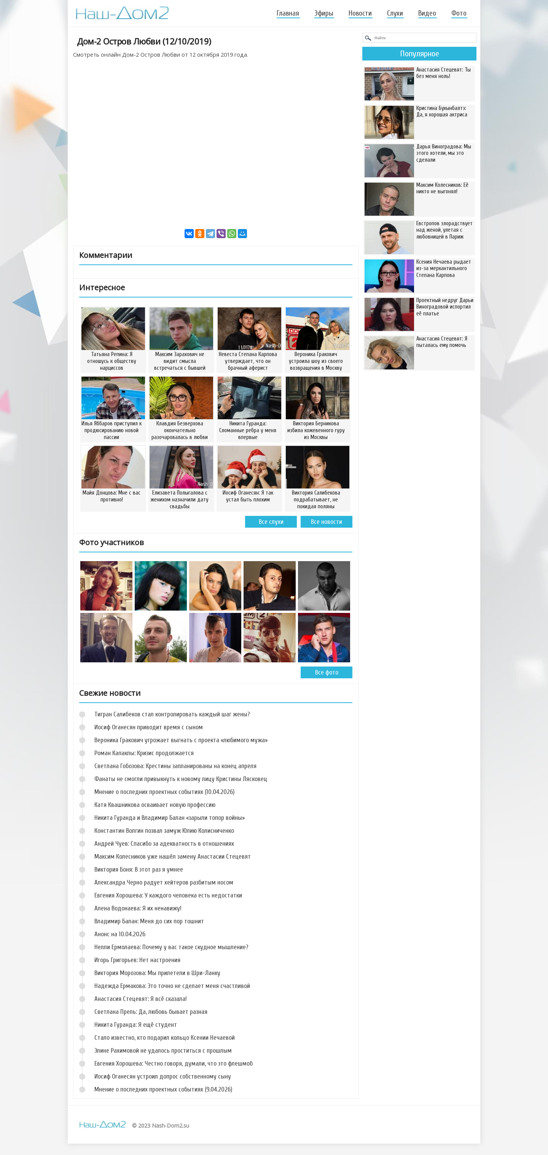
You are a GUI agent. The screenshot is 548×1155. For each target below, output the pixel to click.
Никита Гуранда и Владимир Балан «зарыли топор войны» (169, 817)
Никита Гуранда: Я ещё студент (135, 1024)
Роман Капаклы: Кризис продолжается (144, 753)
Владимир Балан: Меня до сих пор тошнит (149, 921)
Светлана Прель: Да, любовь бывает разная (150, 1011)
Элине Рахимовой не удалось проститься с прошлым (163, 1050)
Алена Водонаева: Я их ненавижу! (138, 908)
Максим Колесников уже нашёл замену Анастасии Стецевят (172, 856)
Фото (459, 13)
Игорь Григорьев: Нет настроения (137, 960)
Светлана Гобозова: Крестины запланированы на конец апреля (175, 766)
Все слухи (271, 521)
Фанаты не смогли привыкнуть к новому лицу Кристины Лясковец (180, 779)
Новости (360, 13)
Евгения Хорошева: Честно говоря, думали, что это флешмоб (173, 1063)
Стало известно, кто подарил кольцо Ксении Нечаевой (164, 1037)
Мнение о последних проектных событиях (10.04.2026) (164, 791)
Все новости (326, 521)
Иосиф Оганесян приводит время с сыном (148, 727)
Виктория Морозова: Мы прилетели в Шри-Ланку (157, 973)
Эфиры (323, 13)
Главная (288, 13)
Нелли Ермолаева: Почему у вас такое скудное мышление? (171, 947)
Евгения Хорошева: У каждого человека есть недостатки (168, 895)
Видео (427, 13)
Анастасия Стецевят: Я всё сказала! (140, 998)
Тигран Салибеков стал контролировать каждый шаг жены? (172, 714)
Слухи (395, 13)
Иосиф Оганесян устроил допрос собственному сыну (162, 1076)
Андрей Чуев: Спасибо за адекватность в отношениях (164, 843)
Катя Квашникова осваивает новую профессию (154, 804)
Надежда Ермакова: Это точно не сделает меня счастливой (172, 986)
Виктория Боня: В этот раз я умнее (138, 869)
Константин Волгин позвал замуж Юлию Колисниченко (164, 830)
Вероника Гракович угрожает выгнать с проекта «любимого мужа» (181, 740)
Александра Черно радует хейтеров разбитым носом (163, 882)
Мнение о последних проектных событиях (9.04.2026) (163, 1089)
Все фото (326, 672)
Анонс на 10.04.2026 (119, 934)
